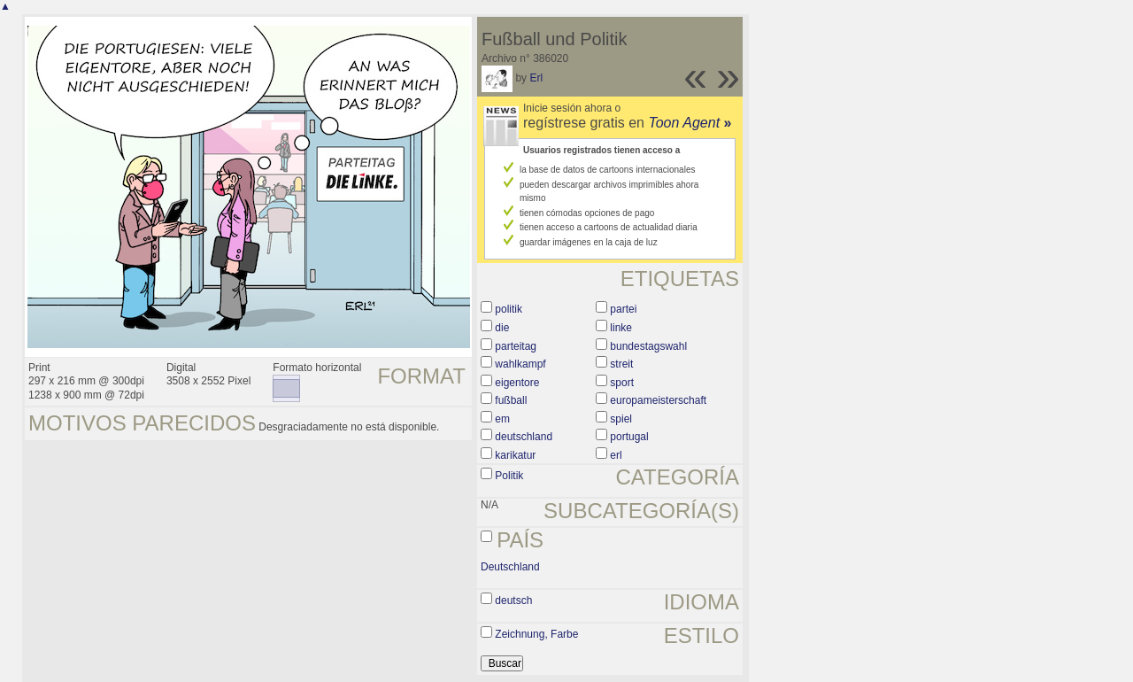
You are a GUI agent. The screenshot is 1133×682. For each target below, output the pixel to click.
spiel (621, 419)
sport (622, 382)
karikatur (515, 455)
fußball (511, 400)
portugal (629, 436)
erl (615, 455)
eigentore (517, 382)
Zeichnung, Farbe (536, 634)
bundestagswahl (648, 346)
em (502, 419)
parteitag (515, 346)
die (502, 328)
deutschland (523, 436)
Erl (536, 78)
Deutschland (510, 567)
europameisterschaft (658, 400)
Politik (509, 475)
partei (623, 309)
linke (621, 328)
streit (621, 364)
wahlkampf (520, 364)
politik (508, 309)
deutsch (513, 600)
